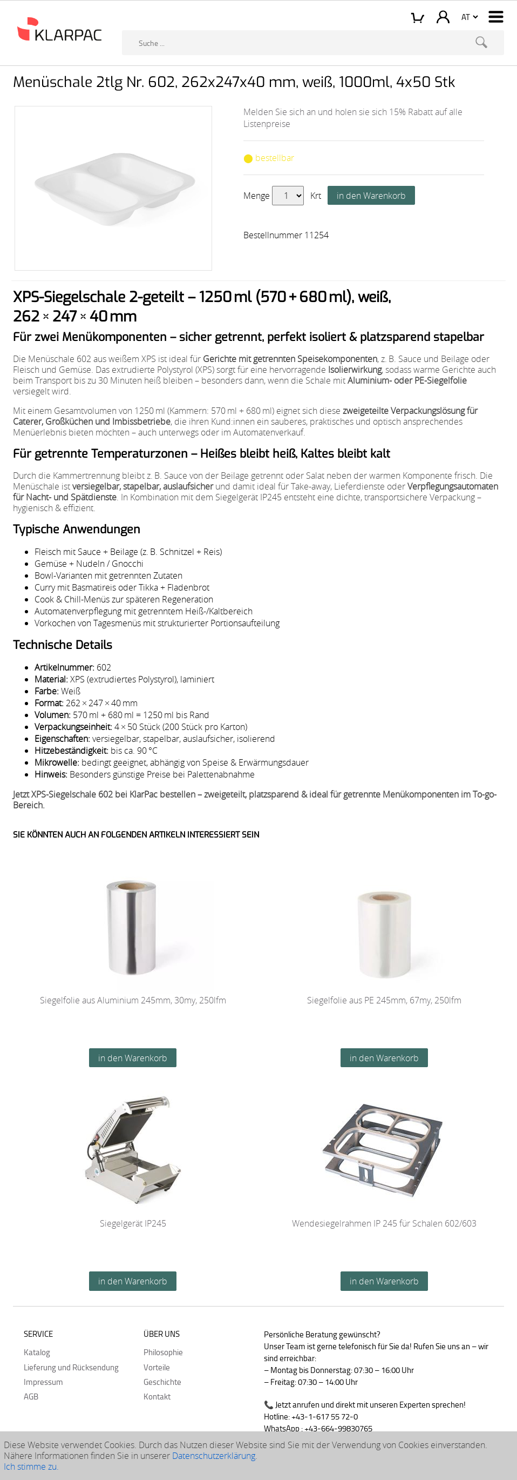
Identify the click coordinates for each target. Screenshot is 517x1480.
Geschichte (162, 1381)
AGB (31, 1396)
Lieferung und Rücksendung (71, 1367)
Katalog (37, 1352)
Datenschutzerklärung (213, 1456)
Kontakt (157, 1396)
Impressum (43, 1381)
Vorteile (157, 1367)
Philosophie (163, 1352)
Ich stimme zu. (31, 1466)
